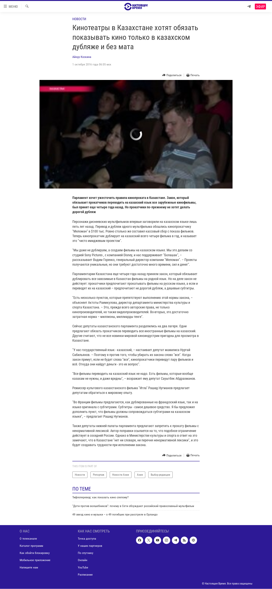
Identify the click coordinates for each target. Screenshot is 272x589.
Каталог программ (31, 546)
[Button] (172, 75)
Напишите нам (29, 567)
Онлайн (82, 560)
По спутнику (85, 553)
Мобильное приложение (35, 560)
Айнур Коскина (81, 57)
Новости (79, 19)
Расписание (85, 574)
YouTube (83, 567)
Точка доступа (87, 539)
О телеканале (28, 539)
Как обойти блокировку (35, 553)
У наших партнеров (90, 546)
